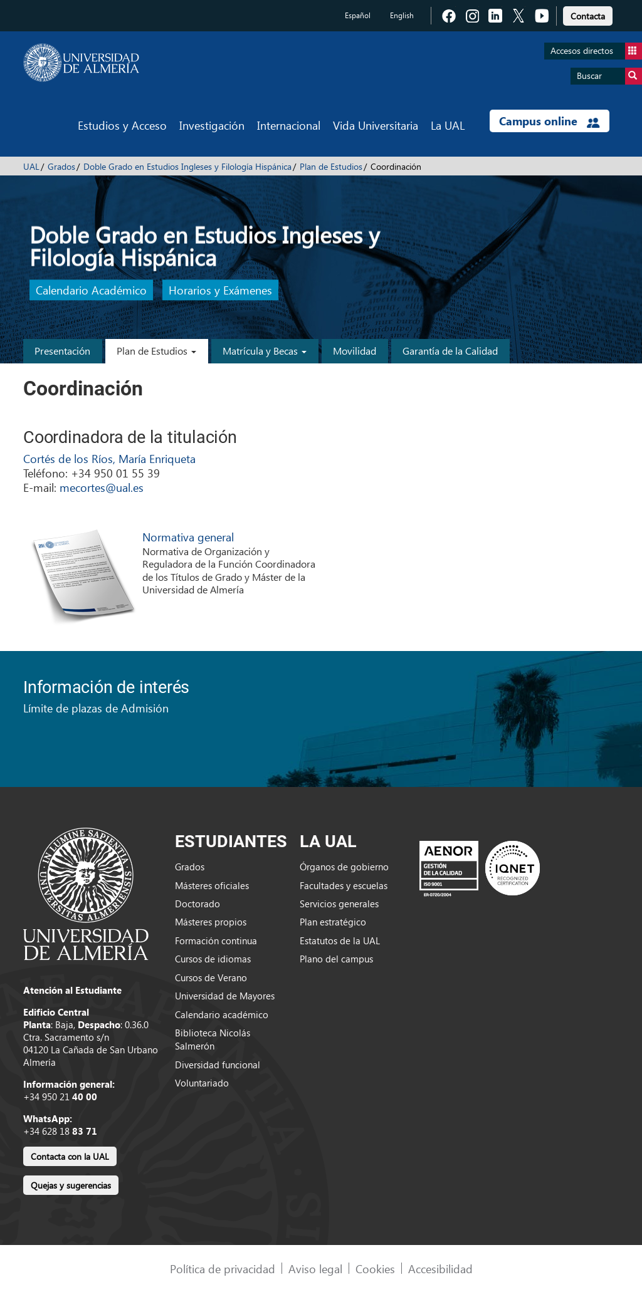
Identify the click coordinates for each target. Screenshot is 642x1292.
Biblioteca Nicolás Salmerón (212, 1039)
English (402, 15)
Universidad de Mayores (225, 995)
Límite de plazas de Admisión (96, 708)
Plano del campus (336, 958)
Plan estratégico (333, 921)
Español (358, 15)
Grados (61, 166)
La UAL (448, 125)
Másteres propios (210, 921)
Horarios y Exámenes (220, 290)
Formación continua (216, 940)
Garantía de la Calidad (450, 350)
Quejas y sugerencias (71, 1185)
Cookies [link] (375, 1268)
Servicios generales (339, 903)
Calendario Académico (91, 290)
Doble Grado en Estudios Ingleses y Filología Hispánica (187, 166)
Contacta (588, 16)
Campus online (549, 120)
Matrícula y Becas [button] (265, 350)
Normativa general (188, 536)
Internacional (288, 125)
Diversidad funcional (217, 1064)
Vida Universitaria (375, 125)
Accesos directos (596, 51)
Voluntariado (202, 1082)
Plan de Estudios (331, 166)
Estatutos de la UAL (340, 940)
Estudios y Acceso (122, 125)
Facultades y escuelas (343, 885)
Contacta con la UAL (70, 1156)
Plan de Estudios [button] (156, 350)
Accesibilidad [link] (440, 1268)
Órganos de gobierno (344, 866)
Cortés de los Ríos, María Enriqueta (109, 458)
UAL (31, 166)
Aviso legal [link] (315, 1268)
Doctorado (197, 903)
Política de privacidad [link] (222, 1268)
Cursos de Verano (211, 977)
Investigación (212, 125)
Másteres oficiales (212, 885)
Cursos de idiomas (213, 958)
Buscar (609, 76)
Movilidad (354, 350)
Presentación (62, 350)
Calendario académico (221, 1014)
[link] (588, 14)
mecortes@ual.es (102, 487)
